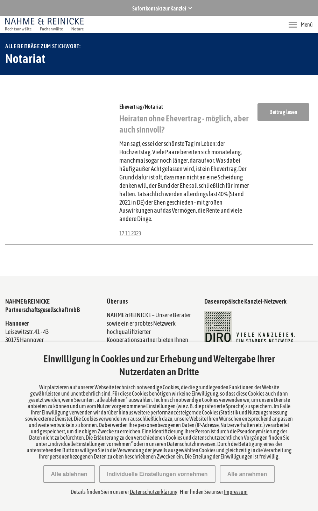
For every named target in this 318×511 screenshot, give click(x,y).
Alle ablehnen (69, 474)
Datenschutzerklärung (154, 492)
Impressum (236, 492)
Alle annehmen (247, 474)
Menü (301, 24)
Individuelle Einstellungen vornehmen (157, 474)
